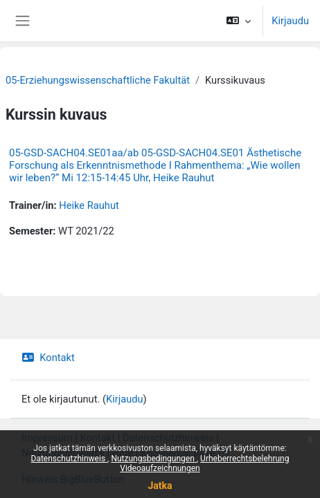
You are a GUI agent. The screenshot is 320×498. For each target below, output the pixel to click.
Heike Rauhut (89, 205)
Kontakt (48, 357)
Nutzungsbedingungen (153, 458)
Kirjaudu (290, 21)
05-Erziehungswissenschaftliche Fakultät (98, 80)
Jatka (160, 485)
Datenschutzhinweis (69, 458)
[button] (238, 21)
